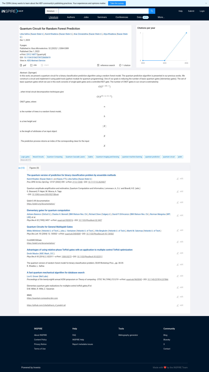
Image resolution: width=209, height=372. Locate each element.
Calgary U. (106, 214)
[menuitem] (181, 11)
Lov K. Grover (32, 276)
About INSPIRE (40, 335)
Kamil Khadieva (51, 34)
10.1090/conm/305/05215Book (45, 194)
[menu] (182, 11)
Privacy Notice (40, 344)
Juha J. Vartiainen (68, 231)
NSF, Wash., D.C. (47, 253)
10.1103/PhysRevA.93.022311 (90, 257)
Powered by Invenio (30, 367)
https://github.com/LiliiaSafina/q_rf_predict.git (46, 305)
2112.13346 (77, 182)
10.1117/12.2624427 (97, 182)
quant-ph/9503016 (65, 220)
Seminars (102, 17)
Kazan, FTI (61, 179)
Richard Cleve (95, 214)
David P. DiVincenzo (120, 214)
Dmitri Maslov (33, 253)
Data (139, 17)
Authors (71, 17)
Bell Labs (43, 276)
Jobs (86, 17)
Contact (166, 349)
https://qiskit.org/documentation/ (41, 204)
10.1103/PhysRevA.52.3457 (90, 220)
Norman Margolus (158, 214)
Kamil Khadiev (33, 179)
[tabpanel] (104, 242)
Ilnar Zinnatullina (81, 34)
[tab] (28, 167)
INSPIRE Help (78, 340)
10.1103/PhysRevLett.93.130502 (100, 234)
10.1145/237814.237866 (157, 279)
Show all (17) (26, 160)
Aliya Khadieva (109, 34)
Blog (165, 335)
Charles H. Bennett (60, 214)
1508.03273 (67, 257)
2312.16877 (31, 54)
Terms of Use (40, 349)
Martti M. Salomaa (135, 231)
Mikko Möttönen (34, 231)
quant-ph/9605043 (134, 279)
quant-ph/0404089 (73, 234)
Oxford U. (46, 214)
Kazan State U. (37, 34)
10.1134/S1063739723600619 (37, 57)
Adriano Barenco (34, 214)
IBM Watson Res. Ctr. (78, 214)
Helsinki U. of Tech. (50, 231)
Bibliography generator (128, 335)
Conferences (122, 17)
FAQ (74, 335)
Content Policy (40, 340)
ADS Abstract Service (36, 60)
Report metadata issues (82, 344)
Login (202, 11)
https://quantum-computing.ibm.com (42, 298)
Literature (53, 17)
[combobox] (104, 11)
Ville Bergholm (101, 231)
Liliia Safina (25, 34)
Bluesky (166, 340)
